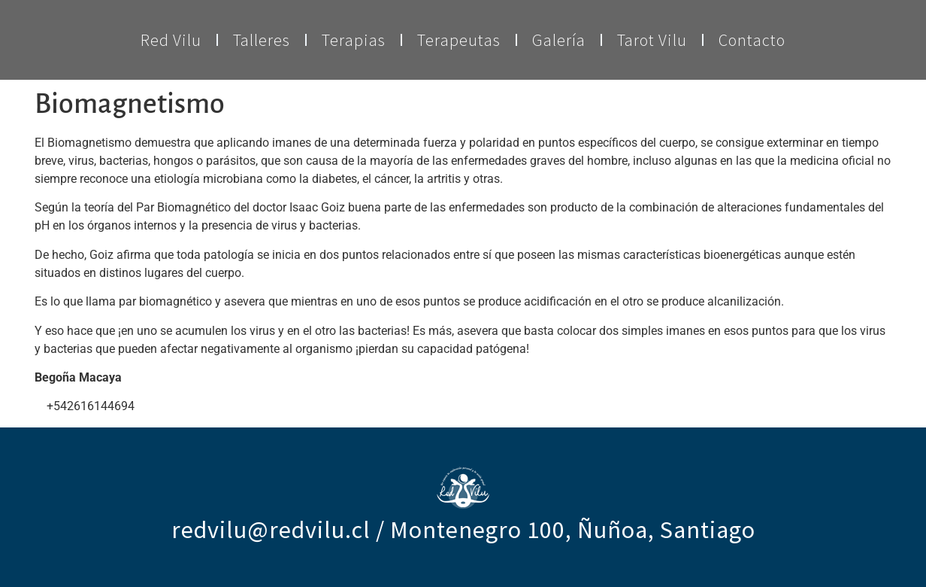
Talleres (261, 39)
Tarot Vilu (652, 39)
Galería (559, 39)
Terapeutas (459, 39)
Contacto (752, 39)
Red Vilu (171, 39)
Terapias (354, 39)
